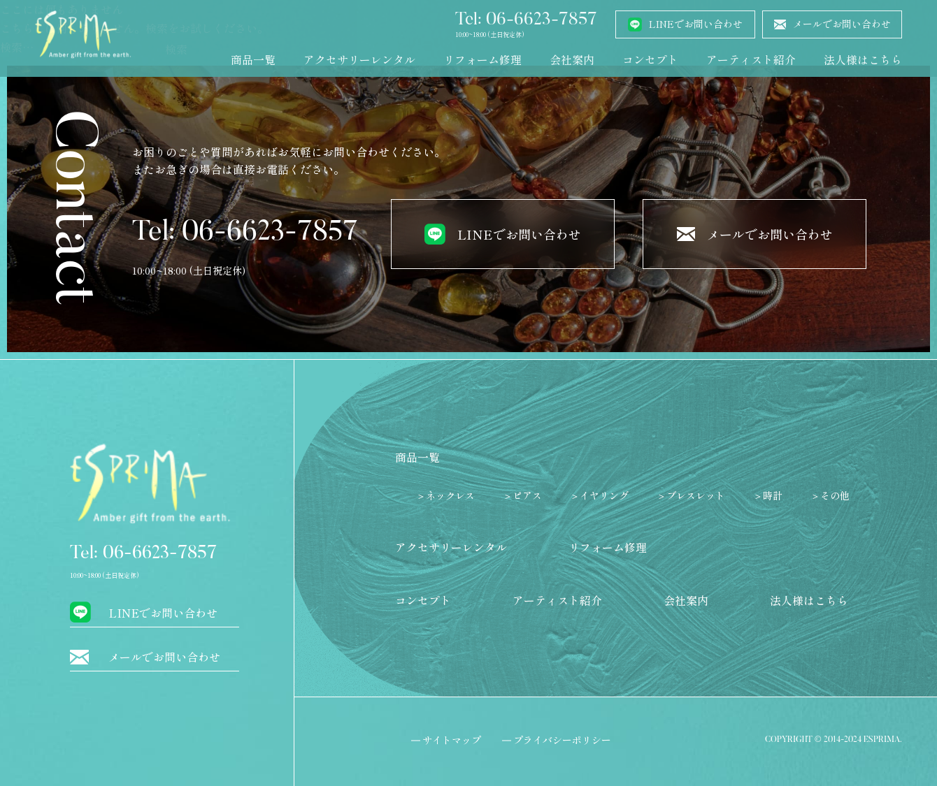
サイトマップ (451, 740)
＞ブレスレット (691, 495)
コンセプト (650, 59)
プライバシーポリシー (562, 740)
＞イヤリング (599, 495)
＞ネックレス (445, 495)
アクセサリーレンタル (359, 59)
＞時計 (767, 495)
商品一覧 (253, 59)
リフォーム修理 (482, 59)
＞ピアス (522, 495)
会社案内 (572, 59)
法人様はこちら (863, 59)
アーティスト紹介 (751, 59)
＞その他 (830, 495)
